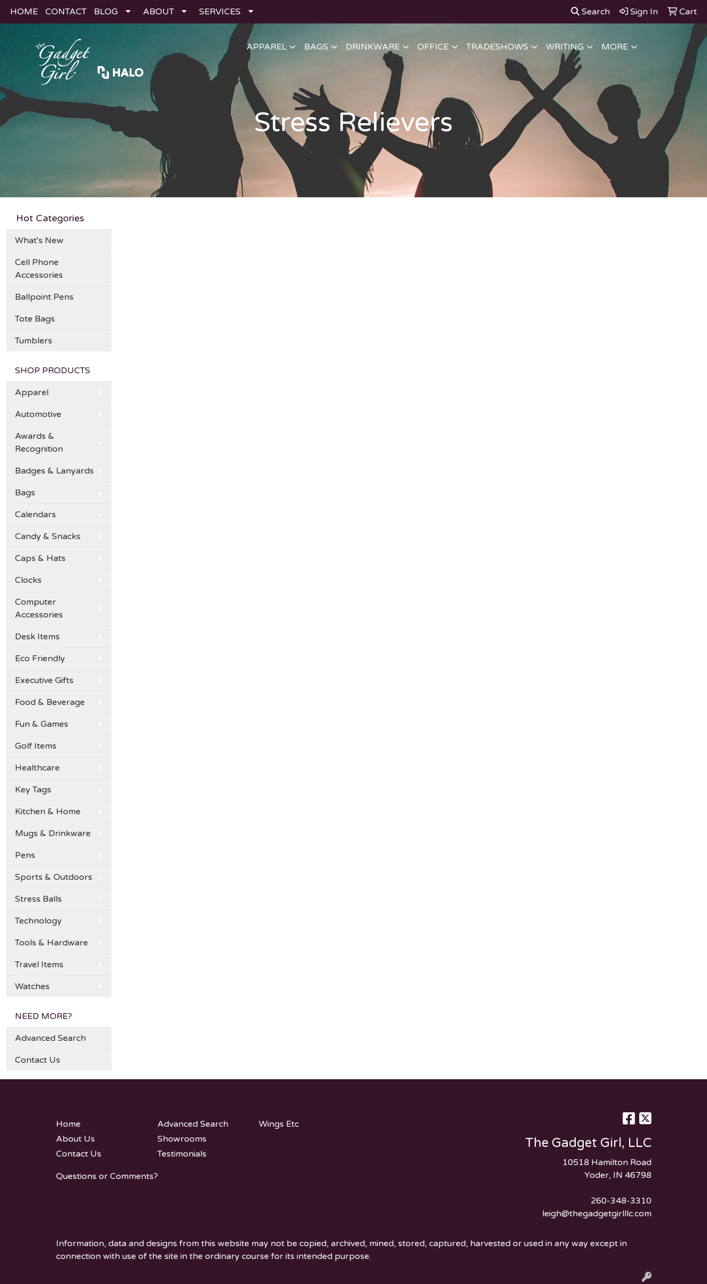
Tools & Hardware (51, 942)
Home (68, 1124)
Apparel (267, 47)
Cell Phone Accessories (39, 268)
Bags (316, 47)
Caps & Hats (40, 558)
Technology (38, 921)
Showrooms (181, 1139)
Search (590, 11)
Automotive (38, 414)
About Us (75, 1139)
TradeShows (497, 47)
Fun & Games (41, 724)
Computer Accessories (39, 608)
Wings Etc (279, 1124)
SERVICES (220, 11)
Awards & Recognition (39, 442)
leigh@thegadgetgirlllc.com (597, 1213)
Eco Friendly (40, 658)
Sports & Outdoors (53, 877)
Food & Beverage (50, 702)
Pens (25, 855)
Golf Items (36, 746)
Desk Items (37, 636)
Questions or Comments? (107, 1176)
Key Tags (33, 789)
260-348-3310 (621, 1200)
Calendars (35, 514)
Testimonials (181, 1154)
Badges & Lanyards (54, 471)
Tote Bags (35, 319)
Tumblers (33, 340)
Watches (32, 986)
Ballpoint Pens (44, 297)
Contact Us (37, 1060)
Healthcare (37, 768)
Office (433, 47)
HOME (24, 11)
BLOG (106, 11)
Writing (565, 47)
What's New (39, 240)
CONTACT (65, 11)
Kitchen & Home (48, 811)
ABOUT (158, 11)
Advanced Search (50, 1038)
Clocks (28, 580)
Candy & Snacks (48, 536)
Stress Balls (38, 899)
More (614, 47)
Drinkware (373, 47)
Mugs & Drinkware (53, 833)
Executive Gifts (44, 680)
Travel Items (39, 964)
